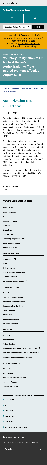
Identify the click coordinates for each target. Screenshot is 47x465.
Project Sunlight (9, 344)
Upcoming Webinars (11, 319)
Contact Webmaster (11, 386)
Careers (6, 217)
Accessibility (8, 373)
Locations (6, 226)
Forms (5, 264)
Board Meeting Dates (11, 243)
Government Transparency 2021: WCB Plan (21, 348)
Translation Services (15, 438)
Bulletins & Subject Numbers (14, 302)
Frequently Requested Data (14, 239)
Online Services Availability (14, 272)
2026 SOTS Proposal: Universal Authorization (21, 353)
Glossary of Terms (10, 247)
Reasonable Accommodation (14, 378)
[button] (12, 18)
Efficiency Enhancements (13, 297)
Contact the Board (10, 221)
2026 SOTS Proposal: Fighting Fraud (17, 357)
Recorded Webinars (10, 323)
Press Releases (9, 310)
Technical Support (10, 277)
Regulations (7, 230)
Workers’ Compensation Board (16, 10)
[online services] (17, 27)
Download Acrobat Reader (14, 281)
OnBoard (6, 335)
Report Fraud (9, 259)
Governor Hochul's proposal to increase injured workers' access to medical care (23, 38)
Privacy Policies (9, 369)
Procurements (8, 340)
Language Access (10, 382)
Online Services (9, 268)
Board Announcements (12, 293)
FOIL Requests (8, 234)
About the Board (9, 213)
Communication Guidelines (13, 306)
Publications (8, 315)
